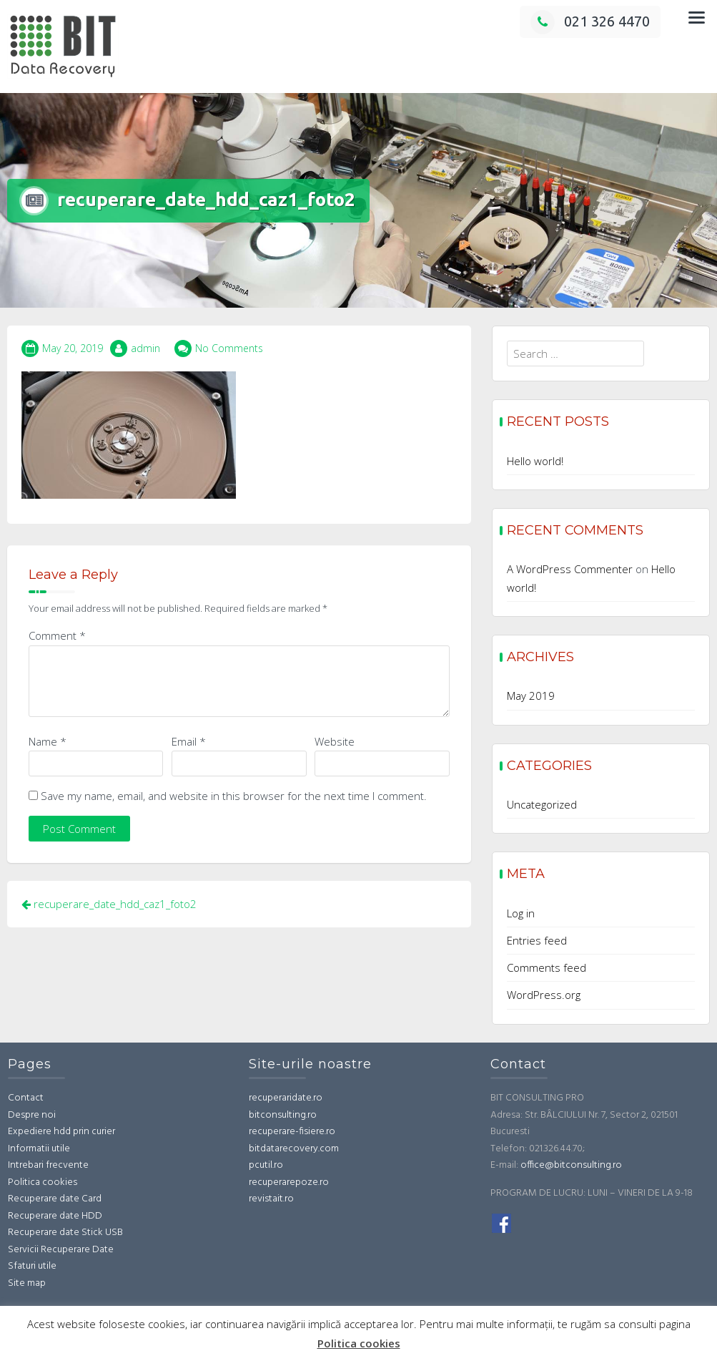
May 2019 (531, 695)
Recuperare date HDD (55, 1216)
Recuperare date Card (55, 1199)
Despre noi (32, 1115)
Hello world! (535, 461)
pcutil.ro (266, 1165)
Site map (27, 1283)
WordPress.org (543, 994)
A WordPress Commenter (570, 569)
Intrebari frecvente (48, 1165)
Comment (57, 635)
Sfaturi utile (32, 1266)
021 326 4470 (590, 21)
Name (47, 741)
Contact (26, 1098)
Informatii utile (39, 1149)
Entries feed (537, 940)
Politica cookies (42, 1182)
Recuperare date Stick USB (65, 1232)
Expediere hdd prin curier (61, 1131)
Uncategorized (542, 804)
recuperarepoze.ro (289, 1182)
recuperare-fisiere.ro (292, 1131)
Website (335, 741)
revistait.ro (271, 1199)
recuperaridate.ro (285, 1098)
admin (145, 348)
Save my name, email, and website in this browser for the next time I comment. (234, 796)
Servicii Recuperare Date (61, 1250)
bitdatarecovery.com (294, 1149)
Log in (521, 913)
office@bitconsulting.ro (571, 1165)
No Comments (229, 348)
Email (189, 741)
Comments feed (546, 967)
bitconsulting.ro (283, 1115)
